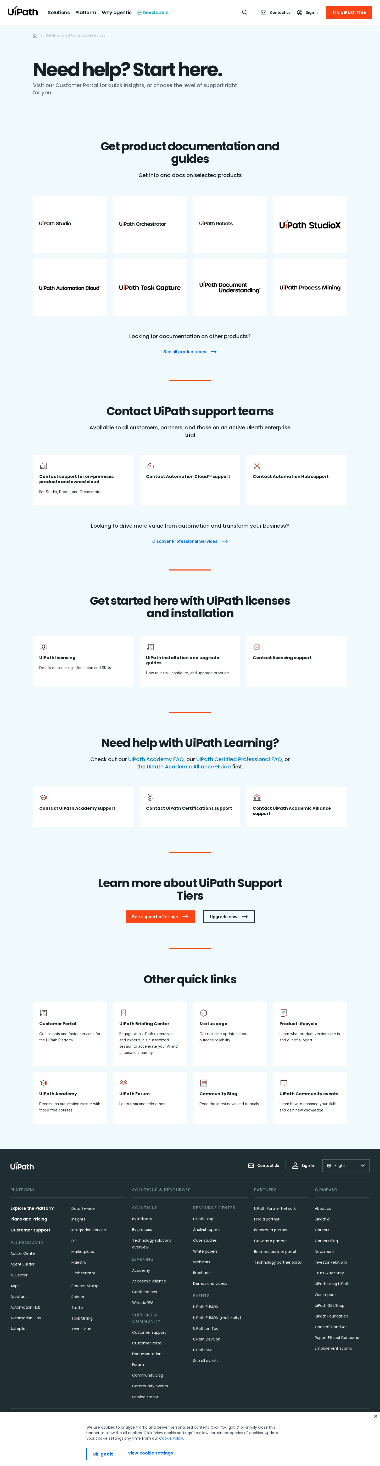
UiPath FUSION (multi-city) (217, 1317)
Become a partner (271, 1230)
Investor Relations (331, 1262)
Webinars (201, 1262)
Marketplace (82, 1251)
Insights (78, 1219)
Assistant (18, 1296)
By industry (142, 1219)
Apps (14, 1285)
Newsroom (324, 1251)
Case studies (205, 1240)
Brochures (202, 1272)
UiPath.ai (322, 1219)
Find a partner (267, 1219)
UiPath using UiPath (332, 1283)
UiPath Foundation (331, 1316)
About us (323, 1208)
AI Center (18, 1275)
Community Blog (147, 1375)
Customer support (30, 1230)
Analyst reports (207, 1229)
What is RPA (142, 1302)
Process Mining (84, 1285)
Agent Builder (22, 1264)
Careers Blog (326, 1240)
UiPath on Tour (206, 1328)
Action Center (23, 1253)
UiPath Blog (203, 1219)
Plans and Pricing (28, 1219)
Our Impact (325, 1294)
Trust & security (329, 1273)
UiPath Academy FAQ (156, 759)
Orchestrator (83, 1273)
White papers (205, 1251)
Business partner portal (275, 1251)
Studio (77, 1307)
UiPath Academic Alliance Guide (189, 766)
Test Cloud (81, 1329)
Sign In (303, 1165)
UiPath (203, 1350)
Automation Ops (25, 1318)
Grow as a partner (270, 1240)
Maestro (78, 1262)
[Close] (375, 1435)
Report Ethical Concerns (337, 1337)
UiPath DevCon (206, 1339)
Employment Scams (333, 1348)
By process (142, 1229)
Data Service (83, 1208)
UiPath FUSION (205, 1306)
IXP (74, 1240)
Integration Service (88, 1230)
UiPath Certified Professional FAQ (239, 759)
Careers (322, 1230)
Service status (145, 1397)
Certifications (144, 1291)
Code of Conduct (331, 1327)
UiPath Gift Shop (329, 1305)
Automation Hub (25, 1307)
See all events (206, 1360)
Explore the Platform (32, 1208)
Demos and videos (210, 1283)
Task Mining (82, 1318)
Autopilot (18, 1328)
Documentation (146, 1353)
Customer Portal (147, 1343)
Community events (150, 1386)
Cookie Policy (171, 1457)
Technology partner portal (278, 1262)
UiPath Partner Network (275, 1208)
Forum (138, 1364)
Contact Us (263, 1165)
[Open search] (245, 12)
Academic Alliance (149, 1281)
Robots (77, 1296)
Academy (141, 1270)
